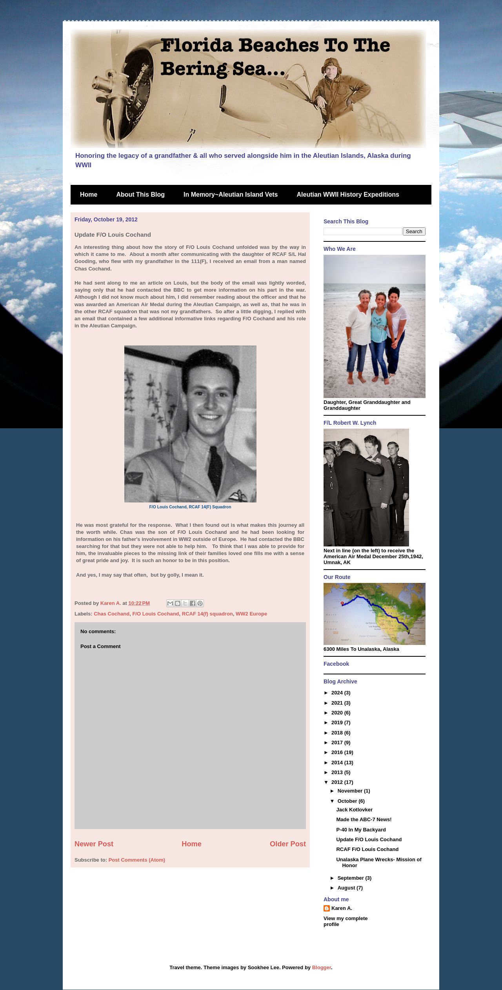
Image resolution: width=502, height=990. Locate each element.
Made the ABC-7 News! (363, 819)
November (351, 791)
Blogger (321, 967)
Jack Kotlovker (354, 810)
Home (88, 194)
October (348, 801)
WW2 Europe (251, 614)
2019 (337, 722)
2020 (337, 713)
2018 (337, 733)
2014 (337, 762)
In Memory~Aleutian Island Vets (231, 194)
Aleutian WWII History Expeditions (348, 194)
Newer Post (94, 844)
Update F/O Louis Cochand (369, 839)
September (352, 878)
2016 (337, 752)
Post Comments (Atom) (137, 860)
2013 (337, 772)
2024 (337, 693)
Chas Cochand (111, 614)
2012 (337, 782)
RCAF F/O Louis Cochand (367, 849)
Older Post (288, 844)
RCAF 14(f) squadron (207, 614)
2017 (337, 742)
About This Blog (140, 194)
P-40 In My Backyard (361, 830)
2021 (337, 703)
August (347, 888)
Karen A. (341, 908)
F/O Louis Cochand (155, 614)
